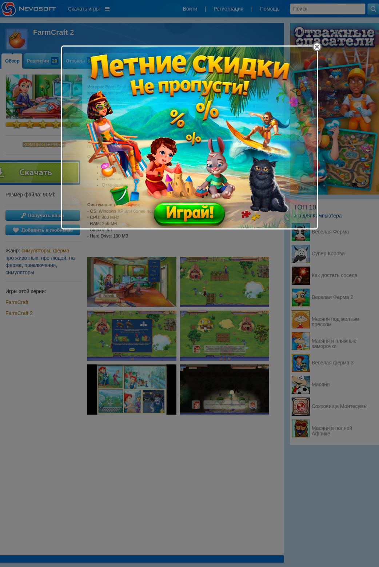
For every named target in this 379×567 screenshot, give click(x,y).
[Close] (317, 46)
